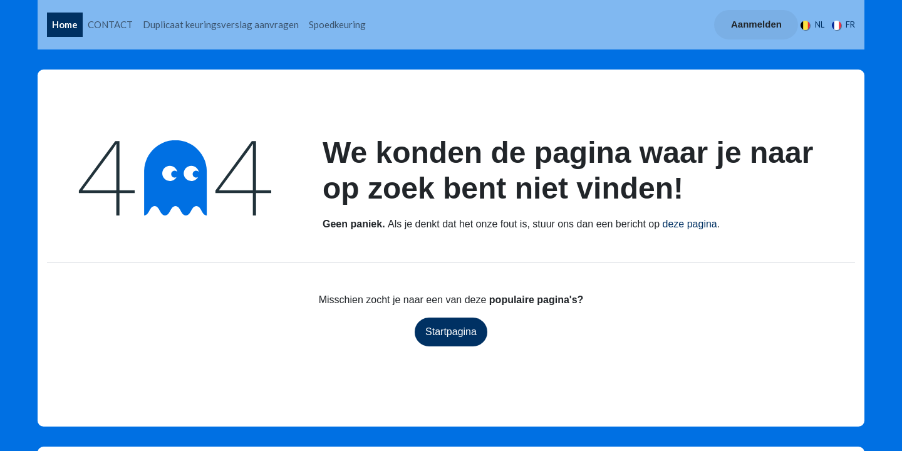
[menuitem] (65, 25)
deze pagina (690, 224)
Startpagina (451, 331)
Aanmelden (756, 24)
